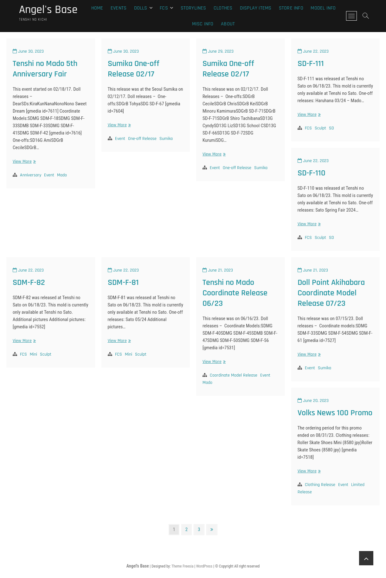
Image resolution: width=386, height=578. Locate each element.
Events (118, 8)
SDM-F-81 (123, 282)
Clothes (223, 8)
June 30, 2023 (28, 51)
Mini (33, 354)
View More (23, 161)
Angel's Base (48, 10)
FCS (308, 128)
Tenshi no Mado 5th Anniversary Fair (45, 68)
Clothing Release (320, 485)
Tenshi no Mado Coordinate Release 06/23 (235, 293)
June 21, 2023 (218, 270)
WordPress (204, 566)
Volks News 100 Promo (335, 413)
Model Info (323, 8)
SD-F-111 (311, 63)
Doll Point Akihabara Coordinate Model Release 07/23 (331, 293)
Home (97, 8)
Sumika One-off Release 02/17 (133, 68)
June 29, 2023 (218, 51)
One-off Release (142, 138)
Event (49, 175)
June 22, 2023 (313, 51)
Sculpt (320, 128)
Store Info (291, 8)
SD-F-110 (311, 173)
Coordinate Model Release (233, 375)
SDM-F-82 (29, 282)
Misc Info (203, 24)
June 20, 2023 (313, 401)
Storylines (193, 8)
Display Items (256, 8)
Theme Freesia (182, 566)
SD (331, 128)
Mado (62, 175)
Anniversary (30, 175)
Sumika (166, 138)
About (228, 24)
